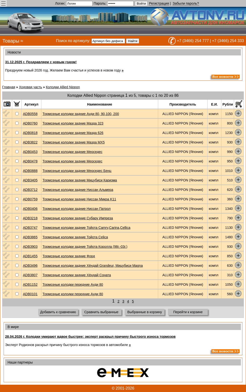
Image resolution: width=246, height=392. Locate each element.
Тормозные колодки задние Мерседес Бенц (77, 171)
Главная (8, 87)
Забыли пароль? (186, 3)
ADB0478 (30, 161)
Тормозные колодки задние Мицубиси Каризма (80, 180)
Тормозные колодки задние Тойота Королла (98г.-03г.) (85, 247)
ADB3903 (30, 247)
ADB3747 (30, 228)
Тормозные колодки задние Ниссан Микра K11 (79, 199)
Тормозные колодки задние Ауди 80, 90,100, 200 (81, 114)
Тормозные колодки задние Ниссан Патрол (77, 209)
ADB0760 (30, 123)
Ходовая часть (30, 87)
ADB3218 (30, 218)
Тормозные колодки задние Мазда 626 (73, 133)
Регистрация (159, 3)
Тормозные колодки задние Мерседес (72, 152)
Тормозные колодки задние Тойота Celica (75, 237)
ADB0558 (30, 114)
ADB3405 (30, 180)
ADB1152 (30, 284)
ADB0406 (30, 209)
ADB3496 (30, 265)
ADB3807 (30, 275)
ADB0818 (30, 133)
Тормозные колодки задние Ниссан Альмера (78, 190)
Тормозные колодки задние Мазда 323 (73, 123)
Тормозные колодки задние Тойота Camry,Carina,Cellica (86, 228)
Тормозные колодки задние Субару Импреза (78, 218)
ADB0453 (30, 152)
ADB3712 (30, 190)
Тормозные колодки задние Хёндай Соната (77, 275)
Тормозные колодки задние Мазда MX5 (74, 142)
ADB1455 (30, 256)
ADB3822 (30, 142)
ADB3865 (30, 237)
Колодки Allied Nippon (63, 87)
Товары (10, 41)
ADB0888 (30, 171)
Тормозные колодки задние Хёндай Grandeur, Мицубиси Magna (93, 265)
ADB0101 (30, 294)
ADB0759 (30, 199)
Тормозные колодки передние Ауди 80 (73, 284)
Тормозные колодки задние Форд (69, 256)
